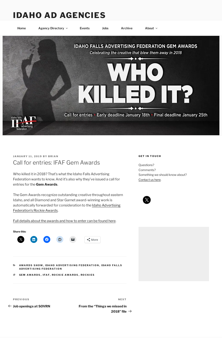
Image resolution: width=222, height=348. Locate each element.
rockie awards (65, 274)
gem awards (30, 274)
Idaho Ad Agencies (59, 15)
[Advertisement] (174, 254)
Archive (126, 28)
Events (85, 28)
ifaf (46, 274)
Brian (53, 156)
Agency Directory (53, 28)
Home (21, 28)
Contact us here (150, 179)
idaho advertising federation (72, 265)
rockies (88, 274)
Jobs (105, 28)
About (151, 28)
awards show (31, 265)
